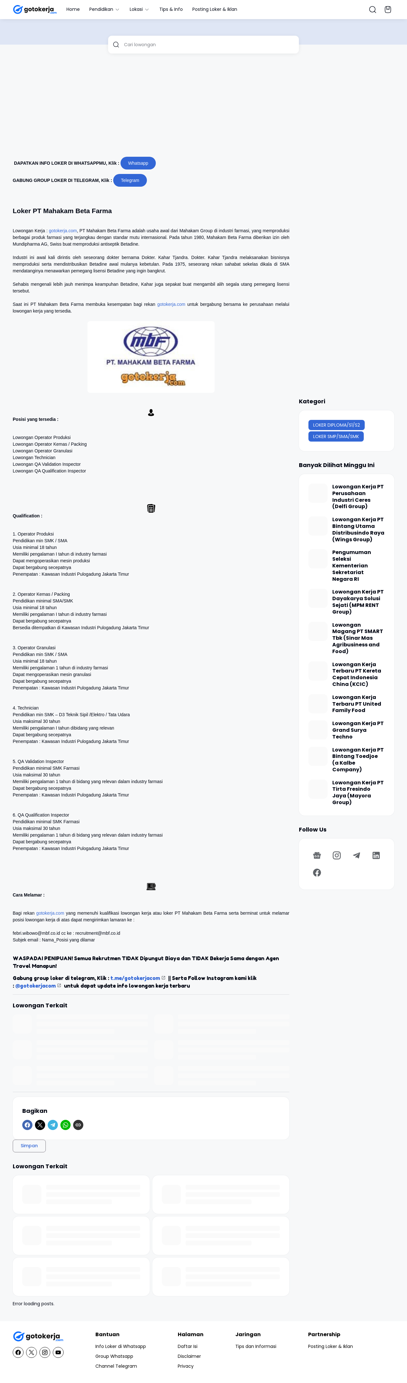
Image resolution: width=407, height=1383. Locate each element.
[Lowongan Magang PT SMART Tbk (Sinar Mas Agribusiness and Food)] (318, 631)
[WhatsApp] (65, 1125)
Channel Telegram (116, 1366)
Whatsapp (138, 163)
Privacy (186, 1366)
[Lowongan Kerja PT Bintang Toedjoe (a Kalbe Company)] (318, 756)
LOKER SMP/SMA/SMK (336, 436)
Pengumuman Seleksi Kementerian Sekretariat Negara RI (351, 565)
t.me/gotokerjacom (135, 978)
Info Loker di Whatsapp (120, 1346)
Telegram (130, 180)
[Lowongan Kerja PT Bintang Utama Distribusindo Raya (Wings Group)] (318, 526)
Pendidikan (104, 9)
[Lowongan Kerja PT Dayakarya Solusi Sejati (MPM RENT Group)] (318, 598)
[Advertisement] (203, 107)
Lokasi (140, 9)
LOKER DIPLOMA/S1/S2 (336, 425)
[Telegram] (53, 1125)
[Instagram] (336, 855)
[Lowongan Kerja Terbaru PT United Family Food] (318, 703)
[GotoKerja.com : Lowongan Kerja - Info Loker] (38, 1337)
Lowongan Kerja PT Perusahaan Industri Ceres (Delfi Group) (358, 497)
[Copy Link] (78, 1125)
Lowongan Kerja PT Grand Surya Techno (358, 730)
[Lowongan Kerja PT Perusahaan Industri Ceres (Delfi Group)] (318, 493)
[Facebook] (27, 1125)
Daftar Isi (187, 1346)
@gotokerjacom (35, 986)
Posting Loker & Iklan (214, 9)
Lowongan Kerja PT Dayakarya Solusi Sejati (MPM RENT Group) (358, 602)
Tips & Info (171, 9)
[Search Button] (372, 9)
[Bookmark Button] (388, 9)
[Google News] (317, 855)
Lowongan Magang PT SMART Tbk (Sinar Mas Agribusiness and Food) (357, 638)
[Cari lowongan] (209, 45)
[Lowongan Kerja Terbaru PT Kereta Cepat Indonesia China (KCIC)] (318, 671)
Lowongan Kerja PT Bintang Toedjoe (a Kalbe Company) (358, 760)
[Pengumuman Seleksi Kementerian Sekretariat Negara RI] (318, 558)
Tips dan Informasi (255, 1346)
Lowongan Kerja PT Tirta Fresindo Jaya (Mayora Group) (358, 793)
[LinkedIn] (376, 855)
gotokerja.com (63, 230)
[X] (40, 1125)
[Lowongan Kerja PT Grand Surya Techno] (318, 729)
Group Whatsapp (114, 1356)
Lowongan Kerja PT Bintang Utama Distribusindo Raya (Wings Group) (358, 529)
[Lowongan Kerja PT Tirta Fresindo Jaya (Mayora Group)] (318, 789)
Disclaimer (189, 1356)
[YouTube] (58, 1352)
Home (73, 9)
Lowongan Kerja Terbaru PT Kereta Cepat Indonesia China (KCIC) (356, 674)
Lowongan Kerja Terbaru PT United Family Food (356, 704)
